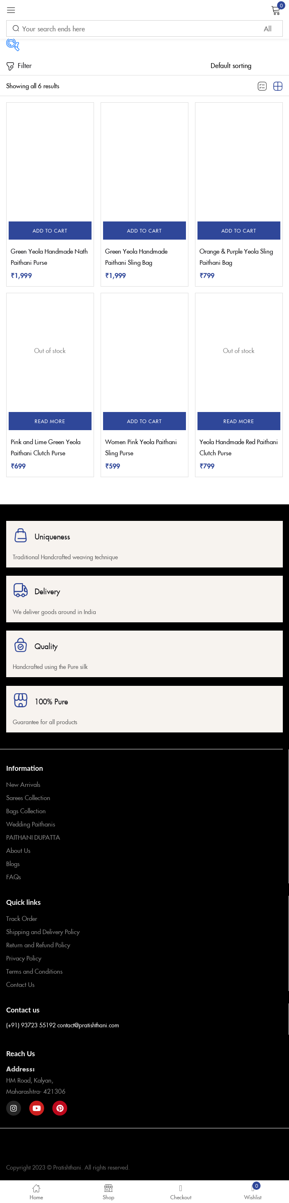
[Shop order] (247, 65)
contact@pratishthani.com (88, 1025)
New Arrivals (23, 784)
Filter (19, 66)
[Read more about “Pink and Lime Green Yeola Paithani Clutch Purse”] (50, 421)
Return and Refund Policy (38, 944)
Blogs (13, 863)
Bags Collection (26, 810)
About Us (18, 850)
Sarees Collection (28, 797)
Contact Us (20, 984)
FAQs (13, 876)
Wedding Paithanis (30, 823)
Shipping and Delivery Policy (43, 931)
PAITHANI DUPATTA (33, 837)
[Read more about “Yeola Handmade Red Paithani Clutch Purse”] (238, 421)
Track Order (21, 918)
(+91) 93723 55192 (31, 1025)
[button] (50, 230)
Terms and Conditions (34, 971)
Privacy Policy (23, 957)
